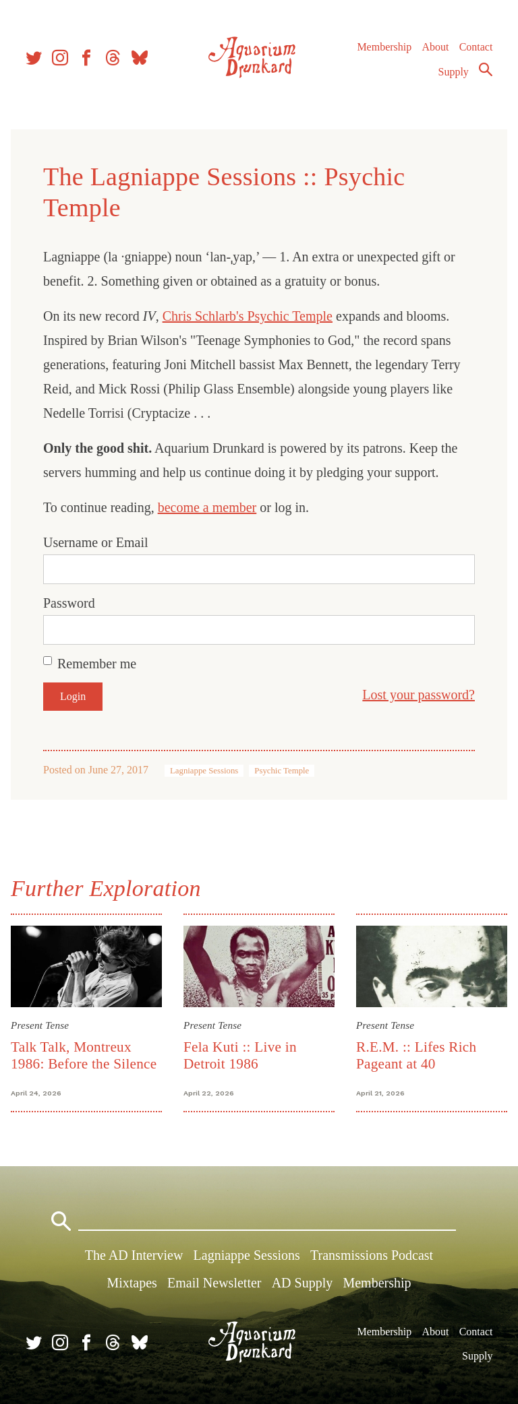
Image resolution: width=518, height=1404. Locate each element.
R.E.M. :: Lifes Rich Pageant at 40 (416, 1055)
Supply (453, 71)
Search (485, 69)
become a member (207, 507)
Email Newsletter (214, 1282)
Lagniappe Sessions (204, 770)
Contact (476, 47)
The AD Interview (134, 1255)
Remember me (96, 663)
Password (69, 603)
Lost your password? (418, 694)
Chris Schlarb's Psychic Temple (248, 316)
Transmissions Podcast (371, 1255)
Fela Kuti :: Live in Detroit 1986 (240, 1055)
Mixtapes (131, 1282)
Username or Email (95, 542)
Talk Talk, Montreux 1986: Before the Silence (83, 1055)
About (435, 47)
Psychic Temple (281, 770)
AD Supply (302, 1282)
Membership (384, 47)
